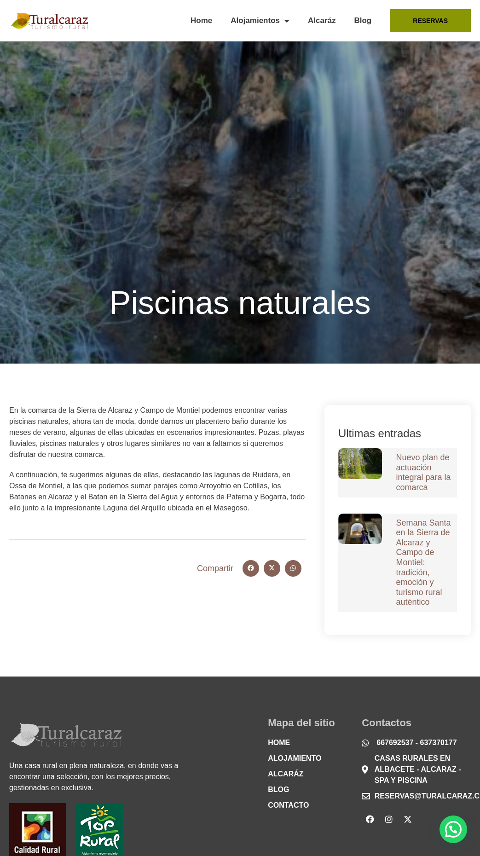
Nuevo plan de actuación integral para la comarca (423, 472)
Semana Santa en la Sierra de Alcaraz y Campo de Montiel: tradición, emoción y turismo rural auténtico (423, 562)
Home (201, 20)
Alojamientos (260, 20)
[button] (251, 568)
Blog (362, 20)
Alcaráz (321, 20)
